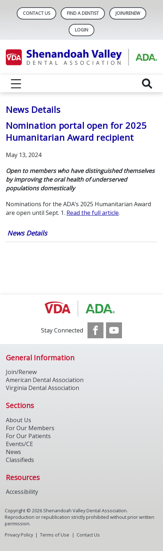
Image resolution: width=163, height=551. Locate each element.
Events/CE (19, 444)
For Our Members (30, 428)
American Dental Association (44, 380)
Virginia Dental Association (42, 388)
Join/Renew (127, 13)
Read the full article (92, 213)
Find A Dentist (83, 13)
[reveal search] (147, 83)
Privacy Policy (19, 534)
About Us (18, 420)
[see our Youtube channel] (114, 330)
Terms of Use (54, 534)
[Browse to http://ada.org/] (81, 309)
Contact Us (36, 13)
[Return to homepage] (81, 57)
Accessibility (22, 492)
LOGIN (81, 30)
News (13, 452)
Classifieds (20, 460)
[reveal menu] (16, 83)
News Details (27, 233)
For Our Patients (28, 436)
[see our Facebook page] (95, 330)
